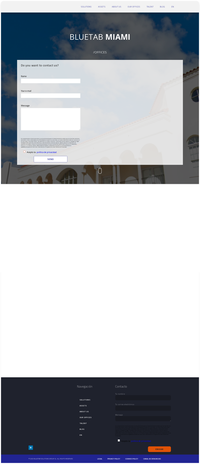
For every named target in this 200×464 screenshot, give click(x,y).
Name (50, 79)
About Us (116, 6)
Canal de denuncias (152, 458)
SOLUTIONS (86, 6)
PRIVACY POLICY (113, 458)
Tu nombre (143, 395)
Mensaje (143, 417)
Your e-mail (50, 93)
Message (50, 117)
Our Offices (134, 6)
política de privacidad (47, 152)
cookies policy (131, 458)
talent (150, 6)
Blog (162, 6)
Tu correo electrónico (143, 406)
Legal (99, 458)
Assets (101, 6)
